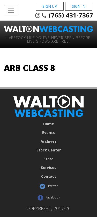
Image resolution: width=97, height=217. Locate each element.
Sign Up (49, 6)
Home (48, 124)
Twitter (48, 186)
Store (48, 159)
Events (48, 132)
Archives (49, 141)
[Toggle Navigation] (11, 10)
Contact (48, 176)
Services (48, 167)
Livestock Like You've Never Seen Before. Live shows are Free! (49, 39)
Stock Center (48, 150)
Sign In (78, 6)
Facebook (48, 198)
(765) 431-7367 (64, 15)
